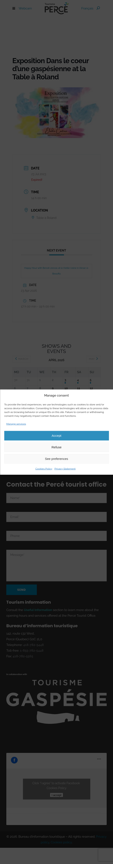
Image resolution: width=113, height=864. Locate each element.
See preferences (56, 459)
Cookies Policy (43, 468)
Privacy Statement (65, 468)
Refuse (57, 447)
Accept (56, 435)
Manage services (16, 423)
